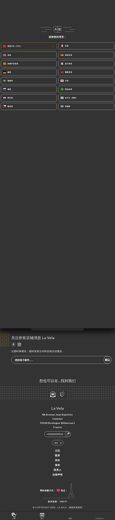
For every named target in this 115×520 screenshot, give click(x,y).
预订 (42, 515)
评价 (57, 460)
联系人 (57, 469)
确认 (107, 359)
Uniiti (63, 501)
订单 (14, 515)
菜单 (57, 465)
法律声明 (57, 474)
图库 (57, 455)
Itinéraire (100, 515)
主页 (57, 450)
